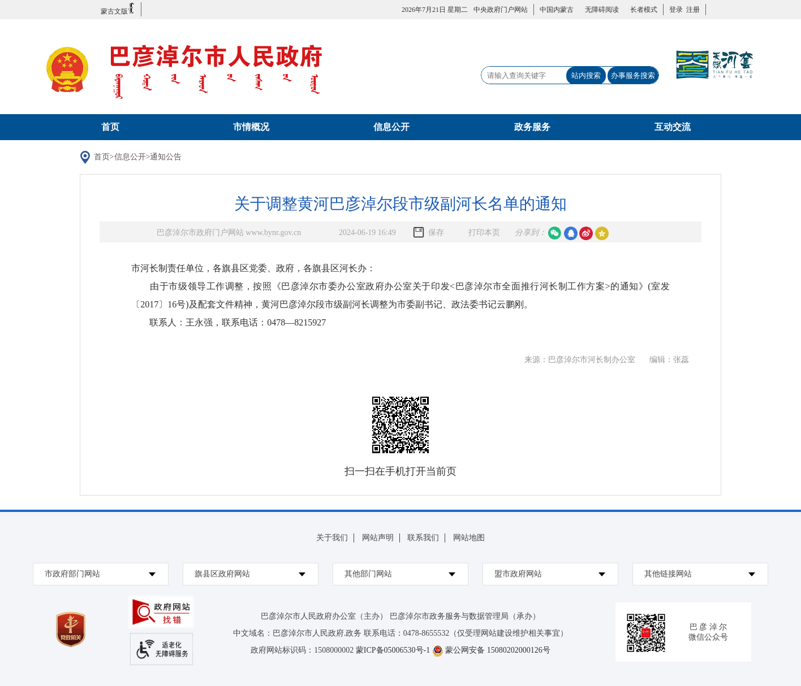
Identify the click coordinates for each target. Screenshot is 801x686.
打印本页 (484, 232)
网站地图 (469, 537)
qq (571, 233)
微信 (555, 233)
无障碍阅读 (602, 10)
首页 (110, 127)
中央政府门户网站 (500, 10)
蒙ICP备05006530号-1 (393, 650)
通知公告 (166, 157)
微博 (586, 233)
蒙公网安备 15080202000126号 (497, 650)
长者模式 (643, 10)
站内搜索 (586, 75)
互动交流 (672, 127)
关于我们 (332, 537)
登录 (676, 10)
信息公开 (391, 127)
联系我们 (423, 537)
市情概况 (251, 127)
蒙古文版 (118, 8)
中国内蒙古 (557, 10)
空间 (602, 233)
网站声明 (378, 537)
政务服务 (532, 127)
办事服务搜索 (633, 75)
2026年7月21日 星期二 (435, 10)
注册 (691, 10)
